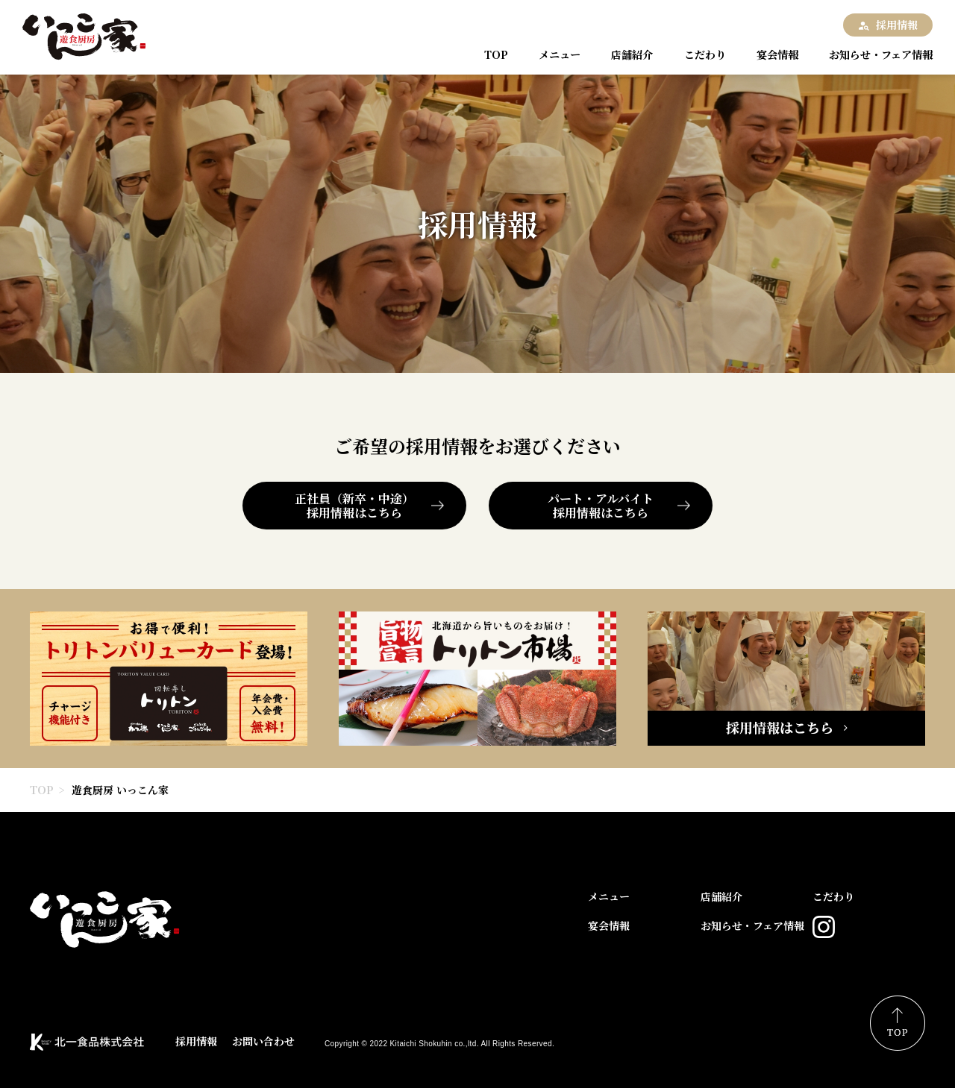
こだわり (697, 54)
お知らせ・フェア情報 (873, 54)
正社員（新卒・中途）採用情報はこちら (354, 505)
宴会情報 (768, 54)
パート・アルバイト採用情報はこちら (601, 505)
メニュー (557, 54)
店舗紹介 (627, 54)
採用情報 (897, 24)
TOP (497, 54)
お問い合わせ (263, 1041)
